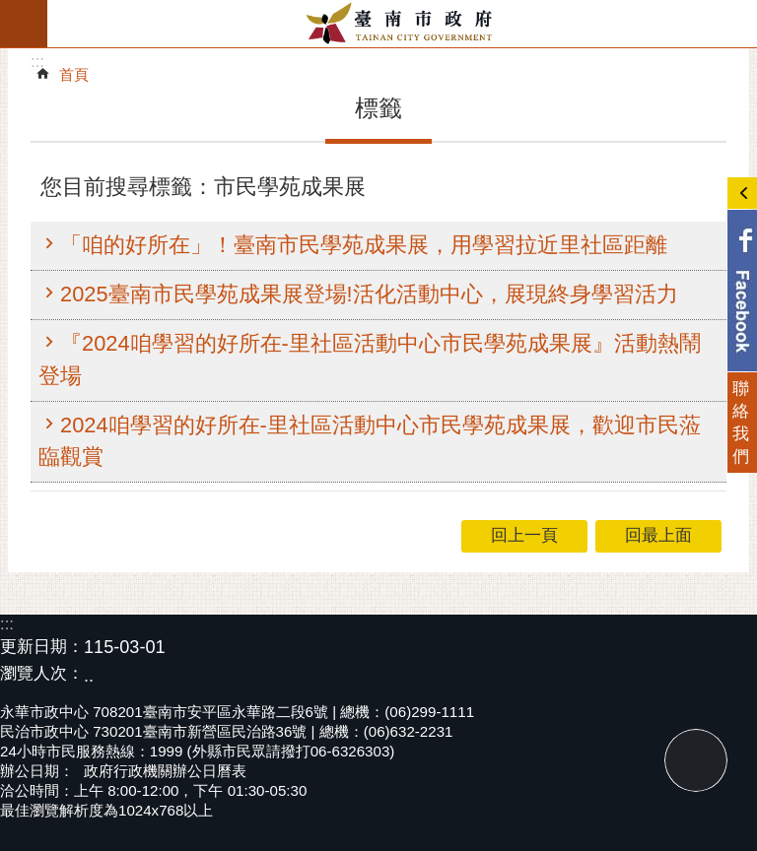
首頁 (74, 74)
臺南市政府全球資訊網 (402, 23)
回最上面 (695, 760)
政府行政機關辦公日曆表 (165, 770)
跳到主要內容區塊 (10, 10)
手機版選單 (23, 23)
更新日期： (42, 646)
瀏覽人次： (42, 674)
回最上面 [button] (658, 535)
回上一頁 (524, 535)
